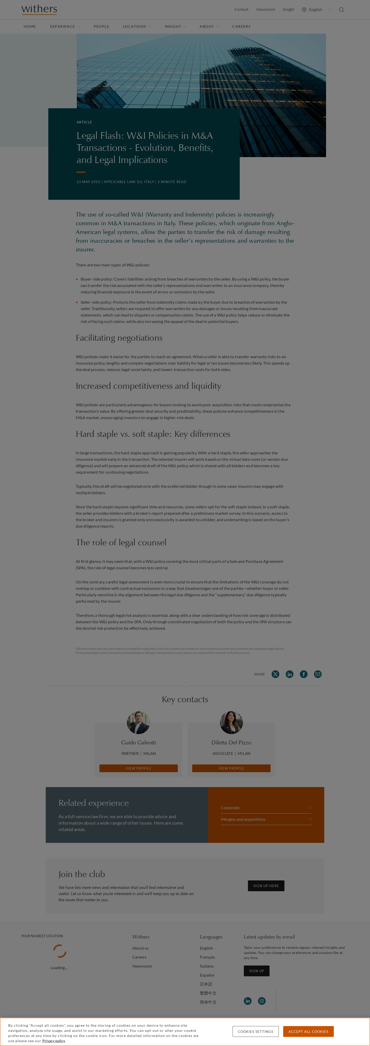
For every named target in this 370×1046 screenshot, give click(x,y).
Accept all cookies (308, 1032)
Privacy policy (53, 1041)
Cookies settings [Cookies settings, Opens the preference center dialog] (255, 1032)
